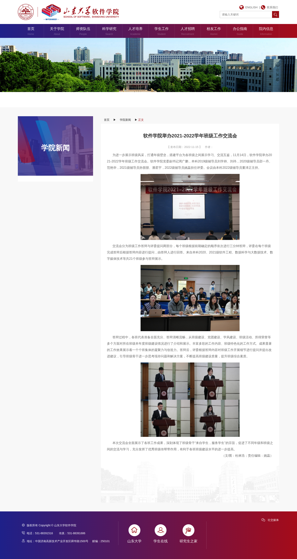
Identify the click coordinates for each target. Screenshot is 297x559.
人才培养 (135, 32)
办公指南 (240, 32)
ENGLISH (251, 7)
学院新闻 (125, 119)
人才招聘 (188, 32)
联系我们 (272, 7)
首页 (31, 32)
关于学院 (57, 32)
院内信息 (266, 32)
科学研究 (109, 32)
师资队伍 (83, 32)
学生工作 (161, 32)
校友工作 (214, 32)
